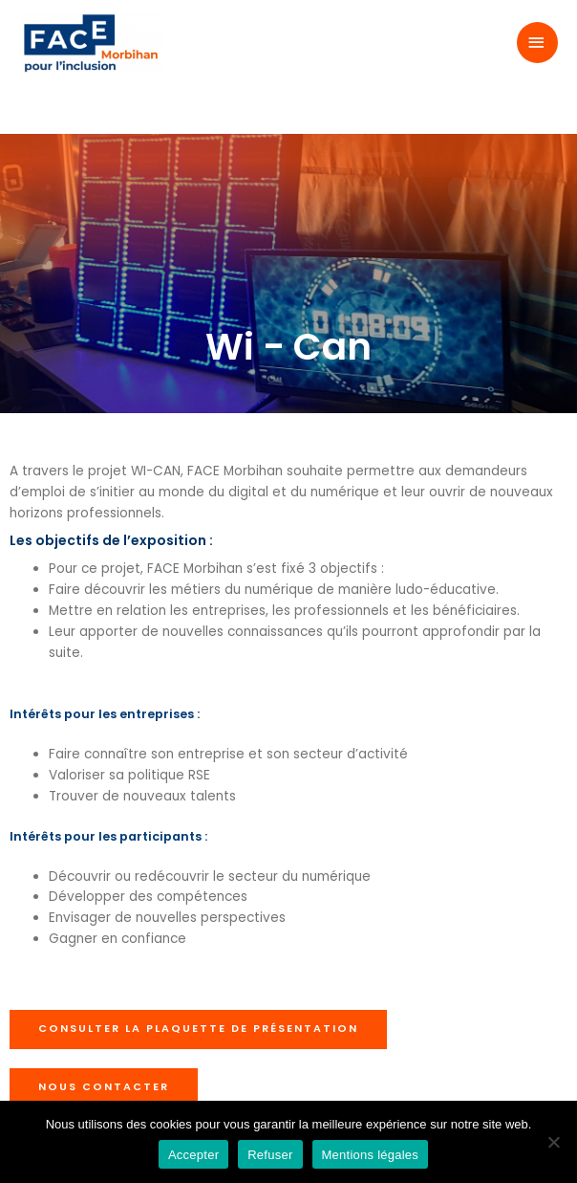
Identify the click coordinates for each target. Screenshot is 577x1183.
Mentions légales (370, 1155)
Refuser (269, 1155)
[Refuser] (553, 1141)
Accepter (193, 1155)
